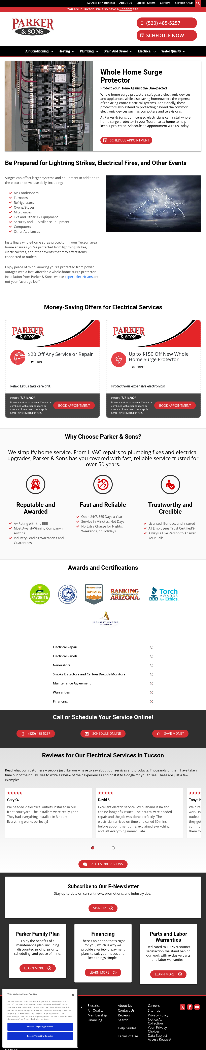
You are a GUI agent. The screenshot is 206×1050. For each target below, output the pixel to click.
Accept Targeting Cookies (40, 1026)
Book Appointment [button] (74, 405)
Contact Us (126, 1010)
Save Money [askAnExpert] (170, 733)
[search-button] (198, 3)
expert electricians (79, 277)
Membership (97, 1015)
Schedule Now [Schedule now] (162, 35)
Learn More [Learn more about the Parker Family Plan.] (37, 968)
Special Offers (146, 3)
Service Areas (184, 3)
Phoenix (125, 9)
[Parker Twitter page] (182, 1008)
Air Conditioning (36, 51)
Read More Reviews (103, 864)
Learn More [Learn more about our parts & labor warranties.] (168, 974)
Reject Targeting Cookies (40, 1036)
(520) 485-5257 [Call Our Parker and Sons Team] (160, 22)
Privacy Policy (158, 1015)
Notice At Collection (155, 1021)
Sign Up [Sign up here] (103, 908)
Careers (165, 3)
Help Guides (127, 1028)
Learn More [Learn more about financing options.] (103, 972)
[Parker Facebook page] (190, 1008)
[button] (92, 847)
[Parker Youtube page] (197, 1008)
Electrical (144, 51)
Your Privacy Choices (157, 1029)
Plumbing (87, 51)
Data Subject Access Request (159, 1037)
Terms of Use (128, 1036)
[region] (40, 1018)
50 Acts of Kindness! (101, 3)
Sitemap (154, 1010)
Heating (64, 51)
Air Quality (95, 1010)
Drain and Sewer (116, 51)
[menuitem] (101, 3)
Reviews (124, 1015)
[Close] (72, 995)
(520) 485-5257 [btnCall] (35, 733)
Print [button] (37, 362)
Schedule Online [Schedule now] (103, 733)
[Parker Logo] (33, 27)
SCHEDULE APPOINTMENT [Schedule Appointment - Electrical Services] (126, 140)
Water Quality (171, 51)
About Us (125, 3)
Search (123, 1020)
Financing (95, 1020)
